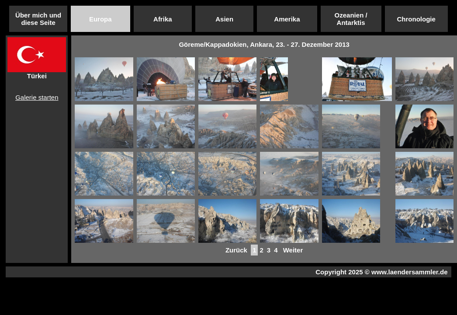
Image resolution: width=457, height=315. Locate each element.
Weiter (293, 250)
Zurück (236, 250)
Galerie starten (36, 97)
